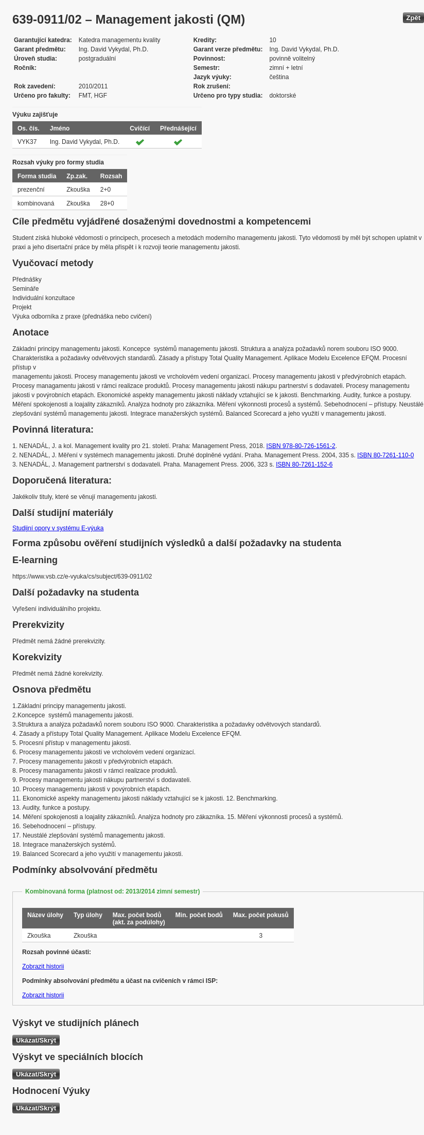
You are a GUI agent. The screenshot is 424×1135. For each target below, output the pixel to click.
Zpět (413, 18)
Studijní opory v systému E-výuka (57, 528)
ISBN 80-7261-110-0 (385, 455)
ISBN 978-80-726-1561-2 (301, 446)
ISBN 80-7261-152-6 (304, 464)
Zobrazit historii (43, 966)
